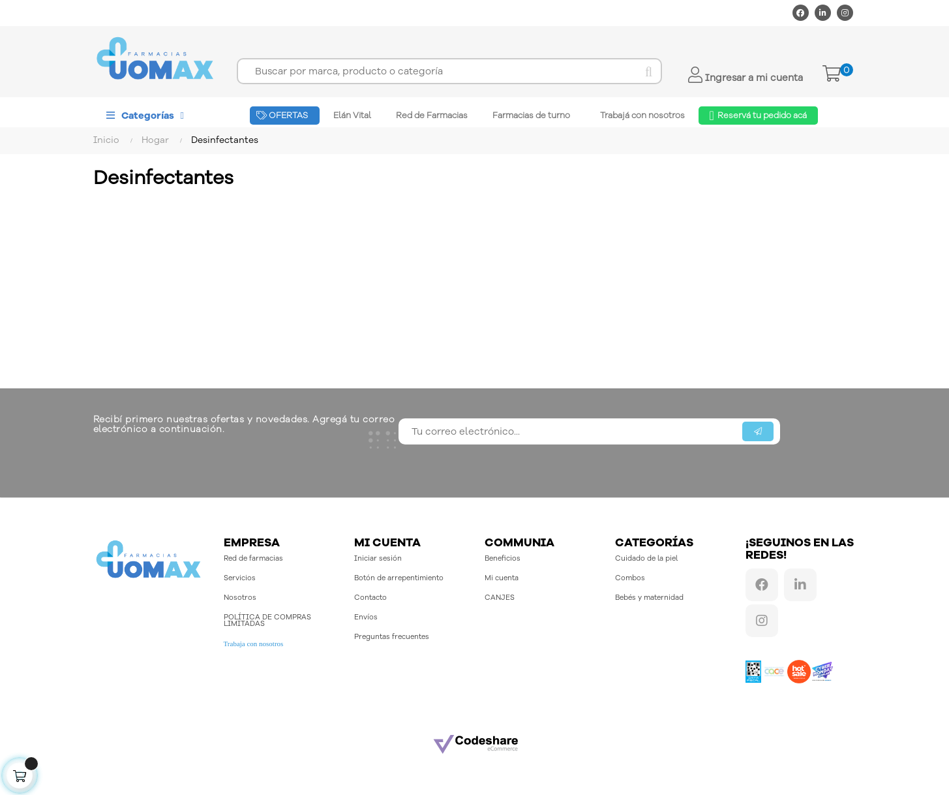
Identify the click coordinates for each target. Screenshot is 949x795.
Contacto (370, 597)
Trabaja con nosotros (254, 643)
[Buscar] (449, 71)
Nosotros (240, 597)
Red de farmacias (253, 558)
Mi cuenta (502, 578)
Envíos (366, 617)
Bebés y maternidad (649, 597)
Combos (630, 578)
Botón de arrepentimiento (399, 578)
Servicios (240, 578)
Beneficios (502, 558)
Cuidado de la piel (646, 558)
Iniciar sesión (378, 558)
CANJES (500, 597)
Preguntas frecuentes (391, 637)
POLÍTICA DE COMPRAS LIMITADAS (267, 620)
